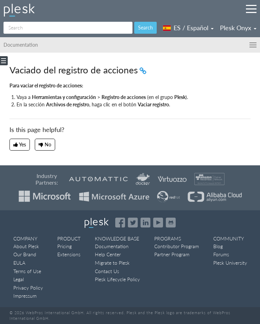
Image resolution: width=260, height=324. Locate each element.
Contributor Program (176, 246)
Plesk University (230, 263)
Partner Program (171, 254)
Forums (221, 254)
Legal (18, 279)
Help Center (108, 254)
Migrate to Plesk (112, 263)
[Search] (68, 28)
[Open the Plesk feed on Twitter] (133, 222)
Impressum (25, 296)
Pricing (64, 246)
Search (145, 28)
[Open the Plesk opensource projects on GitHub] (171, 222)
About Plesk (26, 246)
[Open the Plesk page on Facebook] (120, 222)
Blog (218, 246)
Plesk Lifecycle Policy (117, 279)
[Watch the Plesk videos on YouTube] (158, 222)
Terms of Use (27, 271)
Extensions (68, 254)
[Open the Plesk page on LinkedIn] (145, 222)
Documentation (112, 246)
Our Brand (24, 254)
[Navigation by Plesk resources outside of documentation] (251, 9)
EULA (19, 263)
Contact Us (107, 271)
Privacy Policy (28, 288)
